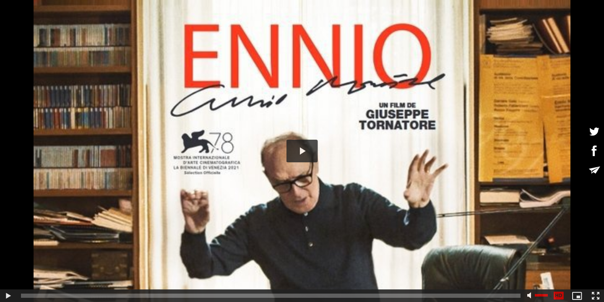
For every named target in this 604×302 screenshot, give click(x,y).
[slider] (271, 296)
